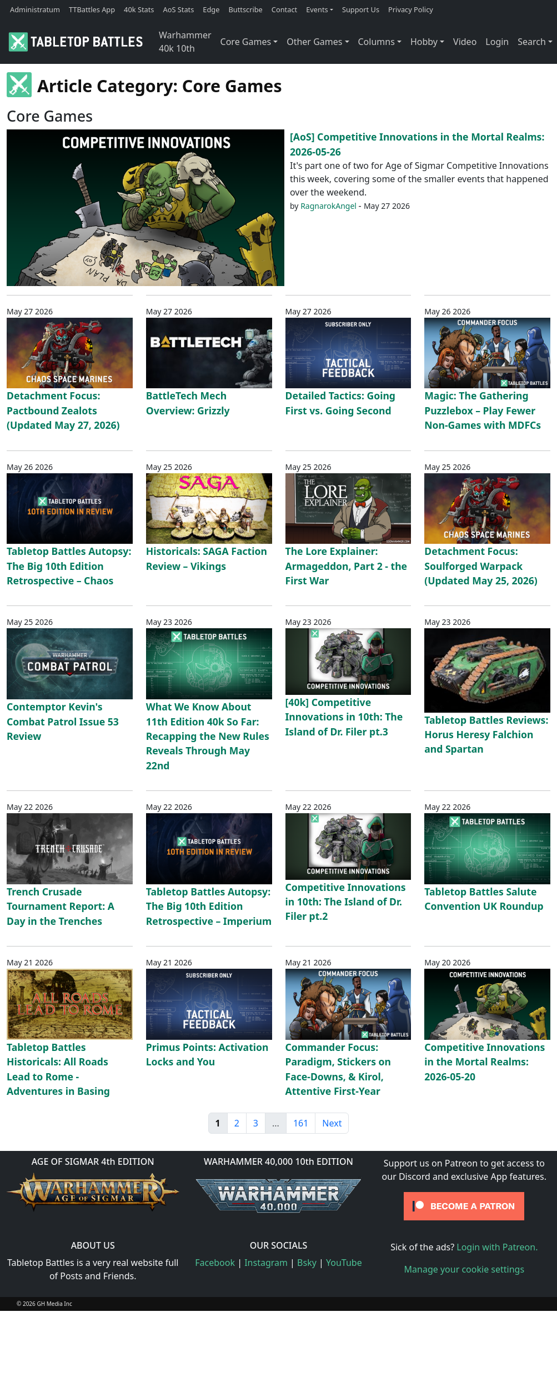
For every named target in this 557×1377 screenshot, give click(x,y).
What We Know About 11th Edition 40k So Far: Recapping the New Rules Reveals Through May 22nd (207, 736)
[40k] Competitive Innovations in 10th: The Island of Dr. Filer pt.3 (344, 716)
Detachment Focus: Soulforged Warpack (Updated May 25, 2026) (481, 565)
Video (464, 42)
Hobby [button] (424, 42)
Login (497, 42)
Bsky (307, 1262)
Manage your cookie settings (464, 1269)
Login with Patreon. (497, 1247)
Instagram (266, 1262)
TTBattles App (92, 9)
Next (332, 1123)
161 (300, 1123)
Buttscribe (245, 9)
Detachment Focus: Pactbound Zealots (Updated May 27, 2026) (63, 410)
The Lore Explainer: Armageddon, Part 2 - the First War (346, 565)
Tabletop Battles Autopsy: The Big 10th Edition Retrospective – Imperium (209, 906)
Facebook (215, 1262)
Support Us (360, 9)
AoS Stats (178, 9)
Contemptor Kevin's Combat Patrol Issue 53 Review (63, 721)
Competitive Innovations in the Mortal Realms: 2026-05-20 (484, 1061)
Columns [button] (376, 42)
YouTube (344, 1262)
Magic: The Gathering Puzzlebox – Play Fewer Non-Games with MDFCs (482, 410)
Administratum (35, 9)
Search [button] (532, 42)
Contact (284, 9)
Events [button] (317, 9)
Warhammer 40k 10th (185, 41)
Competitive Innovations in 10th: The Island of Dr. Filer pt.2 (345, 901)
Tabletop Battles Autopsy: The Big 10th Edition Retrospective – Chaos (69, 565)
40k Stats (139, 9)
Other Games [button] (314, 42)
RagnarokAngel (328, 206)
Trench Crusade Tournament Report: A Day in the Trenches (60, 906)
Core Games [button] (246, 42)
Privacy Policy (410, 9)
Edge (211, 9)
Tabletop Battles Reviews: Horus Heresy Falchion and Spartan (486, 734)
